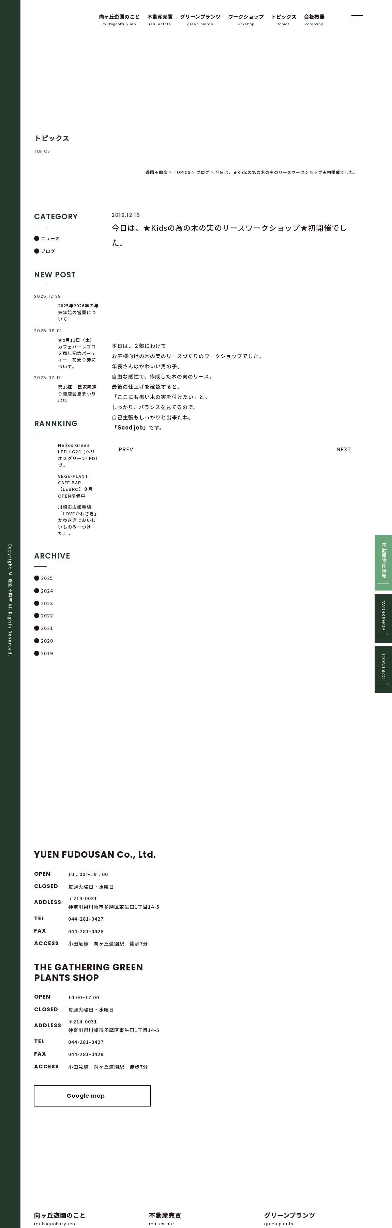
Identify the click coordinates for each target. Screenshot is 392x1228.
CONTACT (383, 674)
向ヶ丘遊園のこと (119, 20)
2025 (46, 579)
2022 (46, 616)
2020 (46, 640)
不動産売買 (160, 20)
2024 (46, 591)
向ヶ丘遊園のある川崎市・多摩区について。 (81, 1035)
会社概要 (314, 20)
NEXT (343, 449)
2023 (46, 603)
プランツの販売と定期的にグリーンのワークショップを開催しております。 (311, 1035)
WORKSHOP (383, 617)
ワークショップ (246, 20)
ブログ (48, 251)
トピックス (284, 20)
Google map (287, 937)
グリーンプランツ (200, 20)
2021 (46, 628)
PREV (126, 449)
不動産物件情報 (383, 554)
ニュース (50, 238)
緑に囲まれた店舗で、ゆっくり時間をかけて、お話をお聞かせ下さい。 (196, 1035)
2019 (46, 653)
